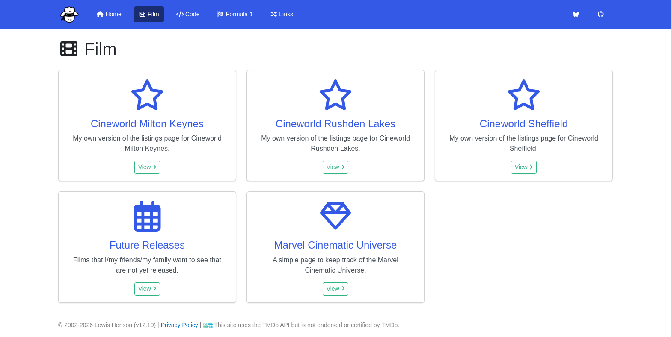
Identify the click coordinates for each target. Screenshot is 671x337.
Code (188, 14)
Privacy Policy (179, 325)
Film (149, 14)
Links (281, 14)
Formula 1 (234, 14)
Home (109, 14)
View (147, 167)
